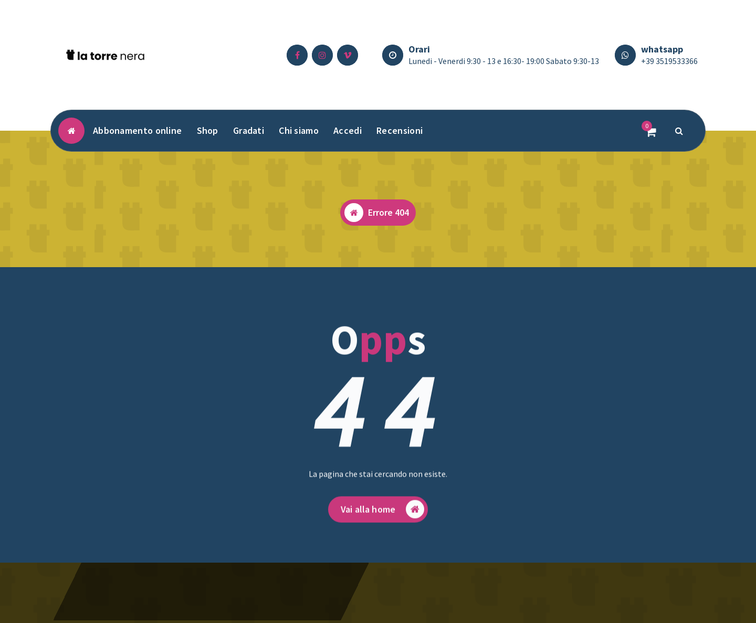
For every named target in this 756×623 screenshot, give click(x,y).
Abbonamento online (137, 130)
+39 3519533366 (669, 61)
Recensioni (399, 130)
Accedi (347, 130)
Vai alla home (382, 515)
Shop (207, 130)
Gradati (248, 130)
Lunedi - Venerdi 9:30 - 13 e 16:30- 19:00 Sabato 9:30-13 (503, 61)
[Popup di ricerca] (679, 130)
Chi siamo (299, 130)
